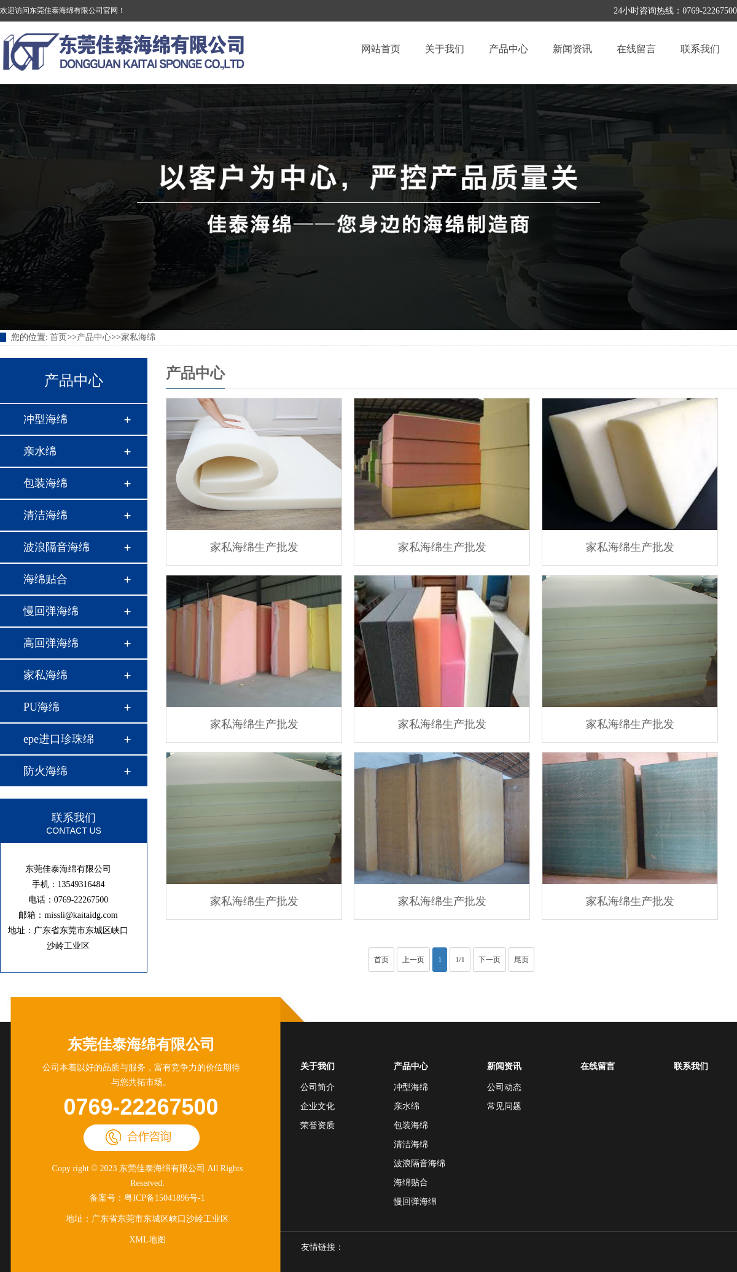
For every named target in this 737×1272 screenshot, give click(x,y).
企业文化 (317, 1106)
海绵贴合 (45, 579)
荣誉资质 (317, 1125)
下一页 (489, 959)
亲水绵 (40, 451)
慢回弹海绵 (51, 611)
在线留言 (636, 49)
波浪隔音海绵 (56, 547)
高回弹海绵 (51, 643)
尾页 (521, 959)
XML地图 (147, 1239)
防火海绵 (45, 771)
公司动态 (504, 1087)
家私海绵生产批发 (254, 547)
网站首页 (380, 49)
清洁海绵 (45, 515)
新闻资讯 (572, 49)
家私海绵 (138, 337)
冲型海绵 (45, 419)
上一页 (413, 959)
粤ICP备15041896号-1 (164, 1198)
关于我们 (444, 49)
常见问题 (504, 1106)
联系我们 (700, 49)
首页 (58, 337)
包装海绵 (45, 483)
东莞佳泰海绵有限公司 (141, 1044)
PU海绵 (41, 707)
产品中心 (508, 49)
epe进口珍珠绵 (58, 739)
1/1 (459, 959)
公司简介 (317, 1087)
